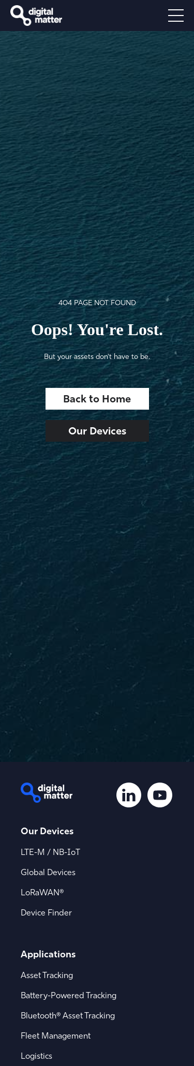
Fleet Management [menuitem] (56, 1035)
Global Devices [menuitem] (48, 872)
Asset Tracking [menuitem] (47, 975)
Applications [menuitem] (48, 954)
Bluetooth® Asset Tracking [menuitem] (68, 1015)
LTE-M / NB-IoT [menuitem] (50, 852)
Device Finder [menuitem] (46, 912)
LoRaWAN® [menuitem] (42, 892)
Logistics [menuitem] (36, 1055)
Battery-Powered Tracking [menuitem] (68, 995)
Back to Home (97, 398)
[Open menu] (176, 15)
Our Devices (97, 430)
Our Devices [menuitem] (47, 831)
